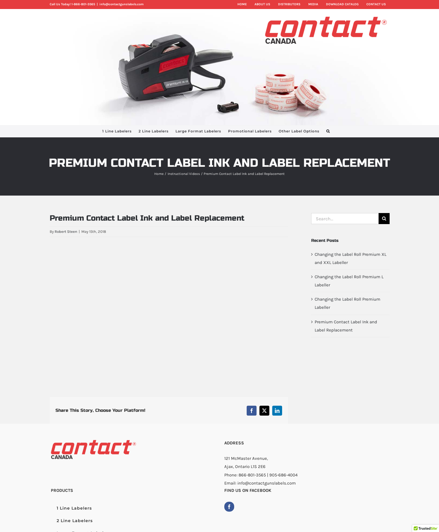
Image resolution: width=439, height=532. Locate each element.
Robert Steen (66, 231)
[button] (328, 131)
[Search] (384, 218)
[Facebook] (229, 507)
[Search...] (344, 218)
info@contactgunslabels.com (121, 4)
